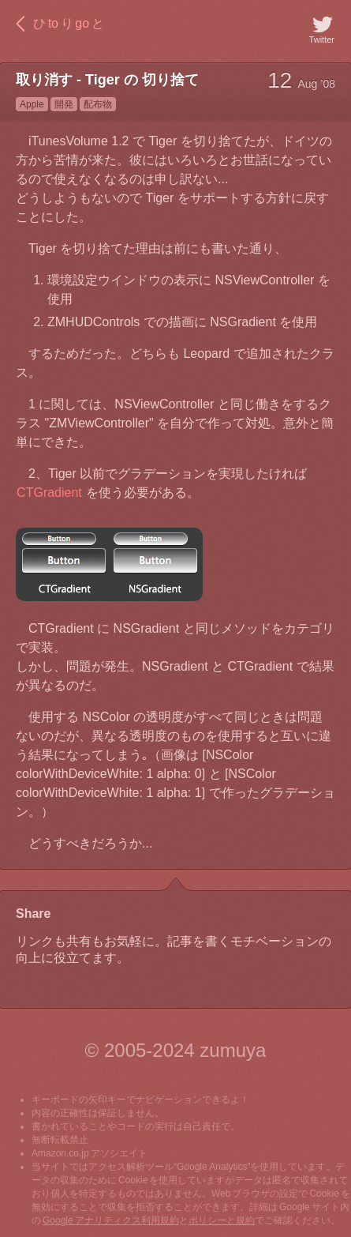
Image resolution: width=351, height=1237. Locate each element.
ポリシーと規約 (222, 1220)
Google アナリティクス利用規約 (111, 1220)
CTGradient (49, 492)
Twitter (322, 28)
